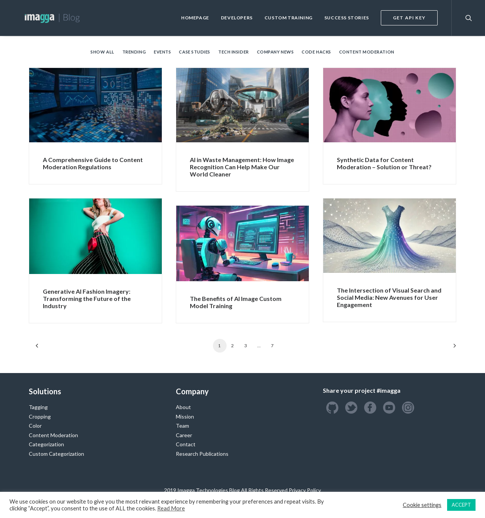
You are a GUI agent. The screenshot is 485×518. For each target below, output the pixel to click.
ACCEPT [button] (461, 505)
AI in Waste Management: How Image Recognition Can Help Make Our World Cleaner (242, 167)
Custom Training (288, 17)
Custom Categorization (56, 453)
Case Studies (194, 52)
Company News (275, 52)
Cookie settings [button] (422, 505)
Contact (186, 444)
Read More (171, 508)
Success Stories (346, 17)
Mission (185, 416)
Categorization (46, 444)
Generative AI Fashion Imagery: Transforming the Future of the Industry (87, 298)
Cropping (40, 416)
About (183, 407)
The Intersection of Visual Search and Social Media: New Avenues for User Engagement (389, 297)
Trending (134, 52)
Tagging (38, 407)
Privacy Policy (305, 490)
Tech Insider (233, 52)
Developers (237, 17)
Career (184, 435)
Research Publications (202, 453)
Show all (102, 52)
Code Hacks (316, 52)
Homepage (195, 17)
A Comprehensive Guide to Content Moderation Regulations (93, 163)
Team (182, 425)
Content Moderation (366, 52)
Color (35, 425)
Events (162, 52)
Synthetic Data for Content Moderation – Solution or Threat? (384, 163)
